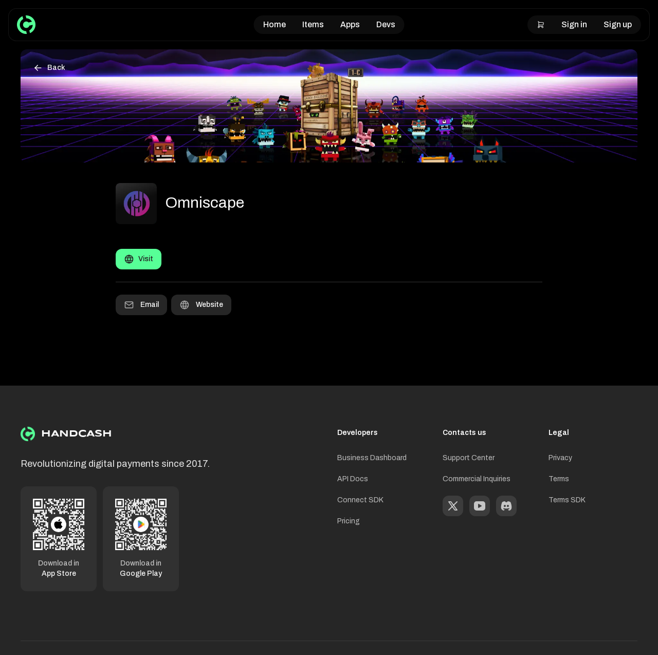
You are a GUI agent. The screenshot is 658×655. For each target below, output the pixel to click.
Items (313, 24)
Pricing (348, 521)
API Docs (352, 479)
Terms (559, 479)
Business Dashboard (372, 458)
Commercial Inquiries (476, 479)
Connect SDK (360, 500)
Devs (385, 24)
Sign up (618, 24)
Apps (350, 24)
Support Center (469, 458)
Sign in (574, 24)
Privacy (560, 458)
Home (274, 24)
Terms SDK (567, 500)
